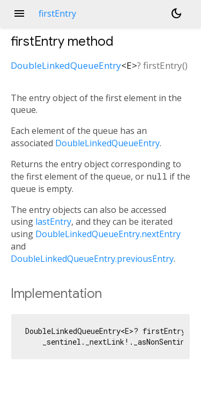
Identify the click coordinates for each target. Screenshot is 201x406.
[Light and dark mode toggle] (176, 13)
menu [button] (19, 13)
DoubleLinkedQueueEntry (66, 65)
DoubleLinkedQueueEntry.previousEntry (92, 259)
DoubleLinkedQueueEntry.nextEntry (108, 234)
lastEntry (53, 221)
